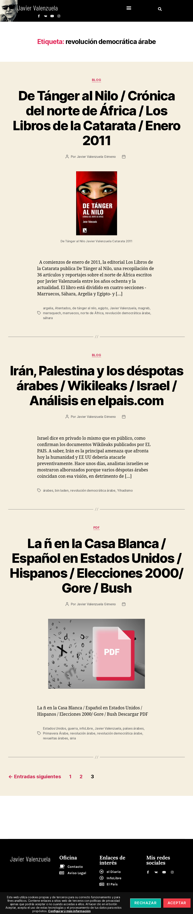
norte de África (91, 313)
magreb (144, 308)
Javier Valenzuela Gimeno (96, 157)
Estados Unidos (54, 728)
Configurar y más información (69, 911)
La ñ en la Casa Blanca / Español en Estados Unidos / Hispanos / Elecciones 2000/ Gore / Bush (96, 565)
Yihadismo (125, 490)
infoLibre (86, 728)
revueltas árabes (55, 738)
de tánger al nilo (84, 308)
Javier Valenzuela (123, 308)
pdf (96, 527)
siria (73, 738)
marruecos (71, 313)
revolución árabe (82, 733)
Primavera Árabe (55, 733)
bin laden (62, 490)
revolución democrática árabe (127, 313)
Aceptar (177, 903)
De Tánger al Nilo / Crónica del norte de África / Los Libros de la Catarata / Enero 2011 (96, 118)
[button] (129, 8)
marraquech (52, 313)
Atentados (63, 308)
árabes (48, 490)
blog (96, 80)
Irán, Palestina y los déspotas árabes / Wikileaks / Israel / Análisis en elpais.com (96, 385)
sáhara (48, 318)
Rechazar (145, 903)
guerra (73, 728)
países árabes (133, 728)
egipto (103, 308)
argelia (48, 308)
